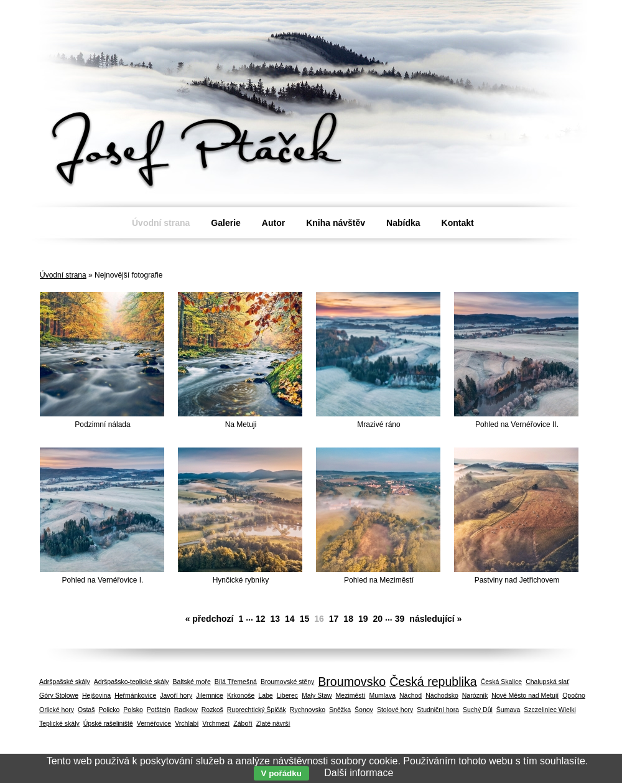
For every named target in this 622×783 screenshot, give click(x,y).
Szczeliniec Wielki (549, 709)
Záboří (242, 723)
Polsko (133, 709)
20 (378, 619)
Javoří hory (176, 695)
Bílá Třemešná (236, 681)
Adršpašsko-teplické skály (131, 681)
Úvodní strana (63, 275)
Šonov (364, 709)
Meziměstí (351, 695)
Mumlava (382, 695)
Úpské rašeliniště (108, 723)
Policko (108, 709)
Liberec (287, 695)
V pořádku (281, 773)
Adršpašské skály (64, 681)
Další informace (358, 772)
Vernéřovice (154, 723)
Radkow (186, 709)
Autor (273, 223)
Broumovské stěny (287, 681)
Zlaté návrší (273, 723)
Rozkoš (212, 709)
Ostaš (86, 709)
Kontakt (458, 223)
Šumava (508, 709)
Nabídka (403, 223)
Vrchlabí (186, 723)
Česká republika (433, 681)
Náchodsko (441, 695)
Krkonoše (240, 695)
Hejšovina (96, 695)
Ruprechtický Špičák (256, 709)
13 (275, 619)
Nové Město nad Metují (525, 695)
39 (400, 619)
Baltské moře (192, 681)
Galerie (225, 223)
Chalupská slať (547, 681)
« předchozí (209, 619)
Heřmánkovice (135, 695)
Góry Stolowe (58, 695)
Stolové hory (395, 709)
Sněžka (340, 709)
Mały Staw (317, 695)
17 (334, 619)
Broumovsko (352, 681)
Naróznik (475, 695)
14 (290, 619)
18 (348, 619)
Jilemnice (209, 695)
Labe (265, 695)
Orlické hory (56, 709)
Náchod (410, 695)
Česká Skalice (501, 681)
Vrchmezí (216, 723)
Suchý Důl (478, 709)
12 (261, 619)
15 (305, 619)
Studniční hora (438, 709)
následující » (435, 619)
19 (363, 619)
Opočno (573, 695)
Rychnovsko (307, 709)
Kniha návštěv (335, 223)
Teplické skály (59, 723)
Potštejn (158, 709)
